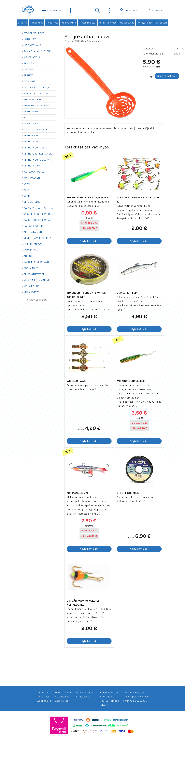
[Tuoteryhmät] (52, 10)
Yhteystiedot (145, 22)
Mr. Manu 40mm (77, 493)
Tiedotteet (52, 22)
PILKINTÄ (79, 41)
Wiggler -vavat (77, 381)
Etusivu (22, 22)
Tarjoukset (36, 22)
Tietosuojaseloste (84, 692)
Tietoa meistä (87, 22)
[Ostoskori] (155, 10)
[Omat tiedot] (129, 10)
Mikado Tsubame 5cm (131, 381)
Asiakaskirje (69, 22)
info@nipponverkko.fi (135, 696)
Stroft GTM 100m (128, 493)
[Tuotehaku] (82, 10)
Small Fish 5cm (127, 292)
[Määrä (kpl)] (146, 76)
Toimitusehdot (107, 22)
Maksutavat (127, 22)
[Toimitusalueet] (109, 10)
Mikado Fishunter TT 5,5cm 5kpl (88, 197)
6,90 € (179, 53)
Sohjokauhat (93, 41)
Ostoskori (161, 22)
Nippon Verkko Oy (37, 299)
